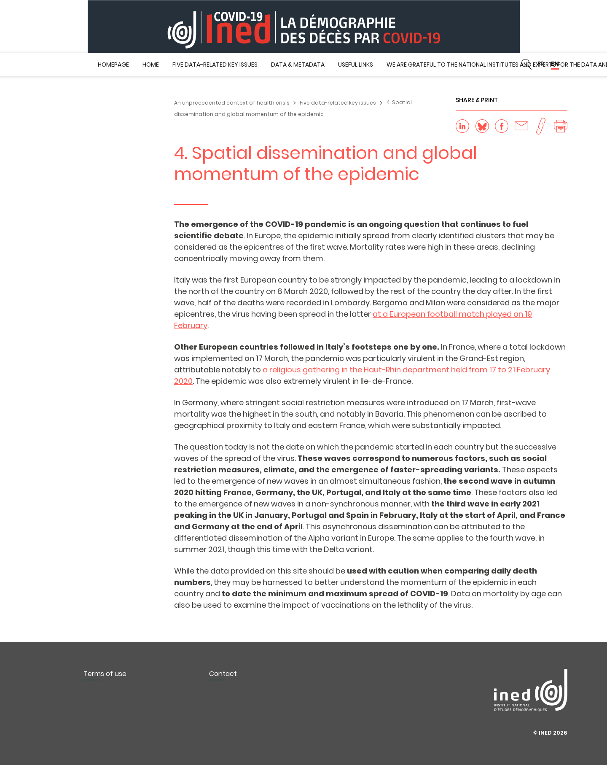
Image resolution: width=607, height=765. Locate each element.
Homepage (113, 64)
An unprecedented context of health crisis (232, 102)
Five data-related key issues (215, 64)
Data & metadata (298, 64)
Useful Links (355, 64)
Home (150, 64)
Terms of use (104, 674)
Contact (223, 674)
